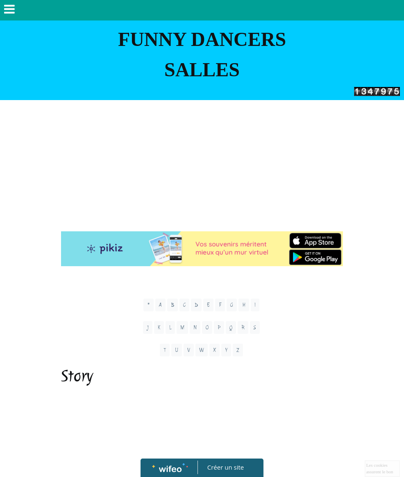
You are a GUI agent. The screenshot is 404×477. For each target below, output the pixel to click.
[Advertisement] (202, 161)
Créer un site (225, 467)
